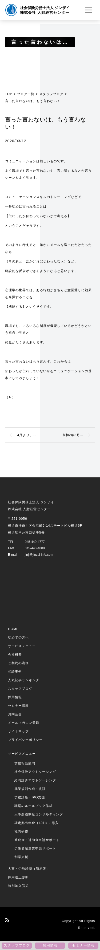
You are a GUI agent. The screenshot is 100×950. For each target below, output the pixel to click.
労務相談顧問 (24, 763)
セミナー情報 (18, 706)
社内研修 (21, 831)
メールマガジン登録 (23, 723)
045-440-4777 (35, 542)
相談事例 (15, 671)
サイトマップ (18, 731)
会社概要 (15, 654)
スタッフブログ (51, 94)
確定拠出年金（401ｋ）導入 (36, 823)
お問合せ (15, 714)
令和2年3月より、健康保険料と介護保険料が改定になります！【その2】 (78, 435)
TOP (8, 94)
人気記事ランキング (23, 680)
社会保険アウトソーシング (35, 772)
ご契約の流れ (18, 663)
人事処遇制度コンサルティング (38, 814)
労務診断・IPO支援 (29, 797)
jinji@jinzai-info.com (39, 555)
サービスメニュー (22, 646)
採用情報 (15, 697)
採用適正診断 (18, 877)
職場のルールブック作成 (33, 806)
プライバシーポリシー (25, 740)
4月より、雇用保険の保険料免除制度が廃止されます (33, 435)
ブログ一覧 (25, 94)
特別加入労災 (18, 886)
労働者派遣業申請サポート (35, 848)
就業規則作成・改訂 (30, 789)
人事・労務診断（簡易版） (29, 869)
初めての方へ (18, 637)
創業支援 (21, 857)
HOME (13, 629)
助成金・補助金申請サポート (36, 840)
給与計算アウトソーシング (35, 780)
